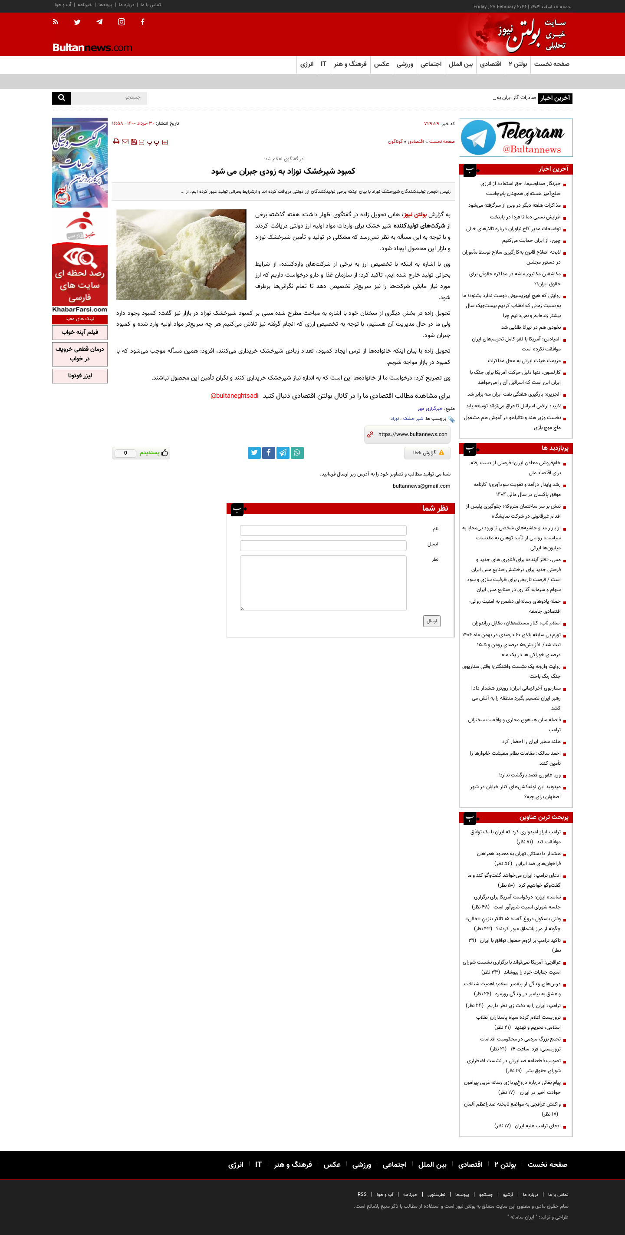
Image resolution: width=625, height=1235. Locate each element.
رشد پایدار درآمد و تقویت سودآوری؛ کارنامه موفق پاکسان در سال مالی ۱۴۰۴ (517, 490)
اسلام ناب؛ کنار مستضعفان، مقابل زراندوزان (516, 623)
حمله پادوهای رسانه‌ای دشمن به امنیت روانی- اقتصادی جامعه (515, 606)
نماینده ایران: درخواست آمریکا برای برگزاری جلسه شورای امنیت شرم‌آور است (516, 902)
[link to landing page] (529, 34)
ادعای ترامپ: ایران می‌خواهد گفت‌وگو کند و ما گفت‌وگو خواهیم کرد (514, 880)
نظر (435, 559)
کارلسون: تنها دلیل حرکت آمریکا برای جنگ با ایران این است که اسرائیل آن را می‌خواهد (515, 377)
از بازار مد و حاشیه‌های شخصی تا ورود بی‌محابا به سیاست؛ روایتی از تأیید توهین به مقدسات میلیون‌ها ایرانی (511, 538)
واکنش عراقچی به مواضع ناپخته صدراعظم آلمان (512, 1109)
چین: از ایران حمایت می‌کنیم (531, 240)
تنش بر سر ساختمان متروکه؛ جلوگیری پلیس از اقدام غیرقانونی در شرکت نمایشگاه (513, 511)
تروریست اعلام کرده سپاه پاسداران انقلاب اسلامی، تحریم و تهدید (518, 1022)
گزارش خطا (428, 453)
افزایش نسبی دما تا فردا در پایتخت (525, 217)
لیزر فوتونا (80, 376)
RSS (362, 1195)
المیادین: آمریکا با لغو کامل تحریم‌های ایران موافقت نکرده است (516, 344)
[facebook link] (268, 453)
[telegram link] (282, 453)
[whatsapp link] (297, 453)
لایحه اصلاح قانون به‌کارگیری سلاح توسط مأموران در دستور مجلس (511, 257)
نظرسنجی (436, 1195)
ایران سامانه (522, 1217)
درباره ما (126, 5)
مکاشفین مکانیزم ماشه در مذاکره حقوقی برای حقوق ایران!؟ (515, 279)
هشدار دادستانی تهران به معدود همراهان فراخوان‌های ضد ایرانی (519, 859)
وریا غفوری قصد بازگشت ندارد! (529, 775)
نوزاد (395, 419)
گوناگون (395, 141)
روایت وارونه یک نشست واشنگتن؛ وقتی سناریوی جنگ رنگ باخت (511, 671)
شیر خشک (413, 419)
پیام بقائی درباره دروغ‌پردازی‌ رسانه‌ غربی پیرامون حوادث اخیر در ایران (512, 1087)
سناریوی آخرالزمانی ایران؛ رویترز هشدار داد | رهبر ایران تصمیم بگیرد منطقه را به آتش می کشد (515, 698)
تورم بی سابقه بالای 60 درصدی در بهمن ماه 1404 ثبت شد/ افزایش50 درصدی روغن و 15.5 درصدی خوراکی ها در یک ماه (511, 645)
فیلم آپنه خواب (80, 332)
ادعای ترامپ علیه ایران (527, 1126)
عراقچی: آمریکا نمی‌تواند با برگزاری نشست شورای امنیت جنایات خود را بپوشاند (512, 967)
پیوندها (105, 5)
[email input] (323, 545)
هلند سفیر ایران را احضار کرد (531, 742)
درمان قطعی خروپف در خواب (80, 354)
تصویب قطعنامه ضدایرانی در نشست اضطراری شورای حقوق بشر (514, 1066)
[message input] (323, 583)
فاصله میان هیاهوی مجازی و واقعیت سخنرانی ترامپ (514, 725)
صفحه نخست (551, 64)
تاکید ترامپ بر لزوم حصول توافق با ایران (514, 945)
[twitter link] (254, 453)
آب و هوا (63, 5)
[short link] (412, 434)
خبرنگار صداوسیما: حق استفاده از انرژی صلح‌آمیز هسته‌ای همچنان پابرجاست (520, 189)
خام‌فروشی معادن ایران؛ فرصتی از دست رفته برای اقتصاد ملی (515, 468)
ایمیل (433, 544)
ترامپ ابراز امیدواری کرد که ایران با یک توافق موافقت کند (515, 837)
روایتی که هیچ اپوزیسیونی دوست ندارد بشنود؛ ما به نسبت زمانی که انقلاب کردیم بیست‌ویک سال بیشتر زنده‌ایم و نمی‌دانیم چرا (511, 306)
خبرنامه (85, 5)
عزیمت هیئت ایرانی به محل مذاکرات (524, 361)
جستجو (486, 1195)
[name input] (323, 530)
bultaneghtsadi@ (235, 396)
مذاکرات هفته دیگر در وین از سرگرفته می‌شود (514, 205)
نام (435, 529)
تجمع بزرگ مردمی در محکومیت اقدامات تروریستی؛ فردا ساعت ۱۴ (520, 1044)
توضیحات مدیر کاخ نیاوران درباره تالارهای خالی (513, 229)
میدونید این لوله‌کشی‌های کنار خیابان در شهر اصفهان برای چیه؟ (515, 792)
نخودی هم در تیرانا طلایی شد (531, 327)
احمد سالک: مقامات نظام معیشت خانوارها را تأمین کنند (515, 758)
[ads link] (516, 137)
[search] (61, 98)
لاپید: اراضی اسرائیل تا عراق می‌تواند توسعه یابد (513, 406)
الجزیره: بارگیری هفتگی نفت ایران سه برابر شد (514, 394)
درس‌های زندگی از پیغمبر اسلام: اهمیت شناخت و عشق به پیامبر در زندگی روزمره (512, 989)
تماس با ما (151, 5)
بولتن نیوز (415, 215)
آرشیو (508, 1195)
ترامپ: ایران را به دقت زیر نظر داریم (513, 1006)
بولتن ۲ (518, 64)
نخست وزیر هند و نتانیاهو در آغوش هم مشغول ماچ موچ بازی (512, 423)
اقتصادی (416, 141)
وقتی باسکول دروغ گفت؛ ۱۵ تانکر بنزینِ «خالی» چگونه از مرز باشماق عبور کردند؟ (513, 924)
